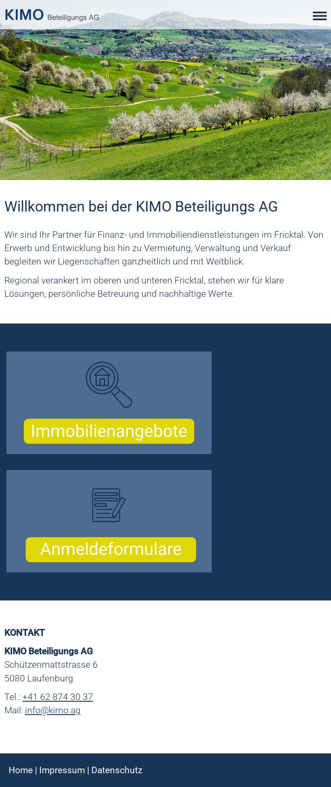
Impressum (62, 770)
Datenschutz (116, 770)
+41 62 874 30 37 (57, 697)
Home (21, 770)
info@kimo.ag (53, 710)
